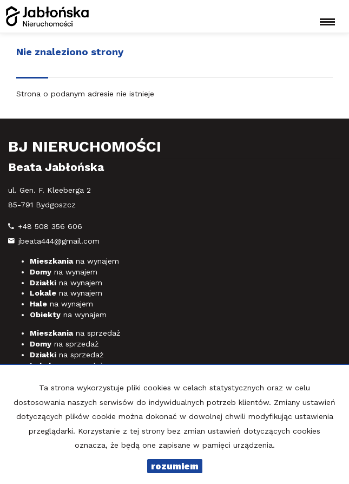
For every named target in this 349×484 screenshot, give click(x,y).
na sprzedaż (75, 333)
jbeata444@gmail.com (59, 241)
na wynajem (74, 261)
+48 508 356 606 (50, 226)
